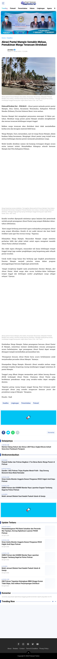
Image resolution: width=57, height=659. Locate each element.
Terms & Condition (32, 648)
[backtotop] (28, 653)
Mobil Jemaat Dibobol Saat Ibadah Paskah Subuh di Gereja (23, 496)
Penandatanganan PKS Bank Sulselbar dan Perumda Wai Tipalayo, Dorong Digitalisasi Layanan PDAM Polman (21, 531)
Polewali (13, 8)
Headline (6, 403)
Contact (22, 648)
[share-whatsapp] (13, 432)
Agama (49, 8)
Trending (5, 8)
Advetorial (7, 526)
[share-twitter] (8, 432)
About (9, 648)
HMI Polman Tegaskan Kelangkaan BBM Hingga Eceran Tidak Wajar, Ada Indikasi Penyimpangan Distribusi (22, 582)
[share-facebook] (3, 432)
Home (4, 38)
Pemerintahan (22, 8)
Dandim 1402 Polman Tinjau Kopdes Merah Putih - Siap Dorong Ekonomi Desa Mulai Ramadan (25, 472)
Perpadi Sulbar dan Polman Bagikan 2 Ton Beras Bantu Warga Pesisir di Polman (28, 463)
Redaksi (15, 648)
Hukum (32, 8)
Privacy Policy (43, 648)
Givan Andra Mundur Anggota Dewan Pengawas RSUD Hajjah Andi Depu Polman (28, 480)
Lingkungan (41, 8)
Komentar (51, 432)
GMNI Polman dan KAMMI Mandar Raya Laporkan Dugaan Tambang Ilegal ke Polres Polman (27, 489)
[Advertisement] (28, 621)
